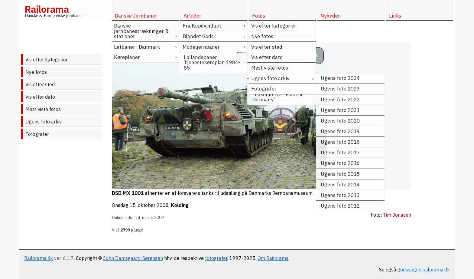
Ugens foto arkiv (43, 122)
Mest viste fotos (43, 109)
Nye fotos (36, 72)
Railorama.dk (38, 258)
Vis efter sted (40, 84)
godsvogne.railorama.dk (424, 270)
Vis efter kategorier (46, 60)
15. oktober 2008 (149, 205)
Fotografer (37, 134)
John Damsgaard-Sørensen (133, 258)
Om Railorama (273, 258)
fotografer (216, 258)
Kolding (180, 205)
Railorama (46, 9)
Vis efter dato (40, 97)
